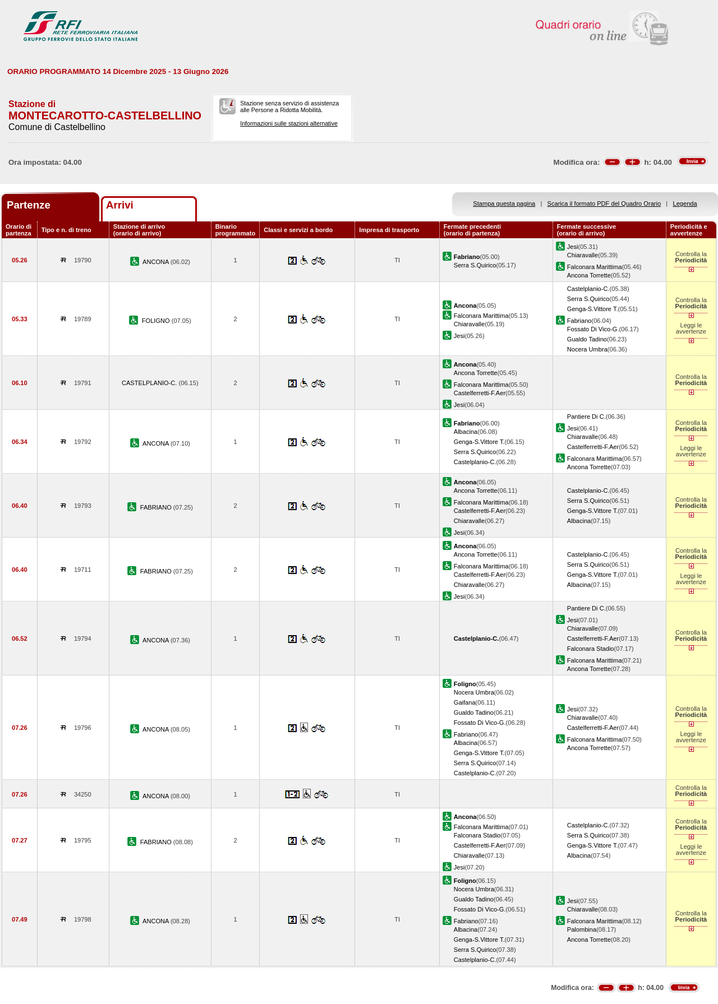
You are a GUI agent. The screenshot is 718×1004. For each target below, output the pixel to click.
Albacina (466, 431)
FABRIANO (156, 507)
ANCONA (156, 261)
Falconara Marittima (594, 266)
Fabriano (579, 320)
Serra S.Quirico (475, 265)
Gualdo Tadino (587, 339)
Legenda (685, 203)
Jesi (572, 246)
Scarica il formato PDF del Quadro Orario (604, 203)
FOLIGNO (157, 320)
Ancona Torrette (589, 275)
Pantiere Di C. (586, 416)
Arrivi (120, 205)
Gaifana (465, 702)
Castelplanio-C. (588, 288)
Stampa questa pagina (504, 203)
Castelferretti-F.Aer (479, 393)
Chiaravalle (582, 255)
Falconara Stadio (590, 648)
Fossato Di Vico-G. (593, 329)
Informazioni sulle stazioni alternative (289, 123)
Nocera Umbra (587, 349)
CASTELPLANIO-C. (150, 383)
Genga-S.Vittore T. (592, 309)
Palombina (581, 929)
